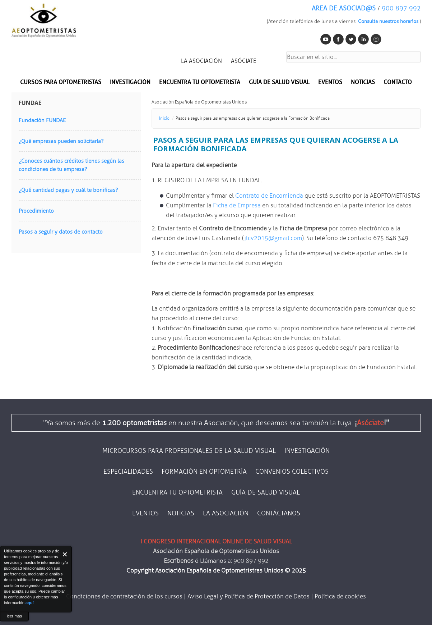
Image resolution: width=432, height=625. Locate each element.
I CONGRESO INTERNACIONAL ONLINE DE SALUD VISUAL (216, 541)
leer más (14, 616)
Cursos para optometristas (60, 82)
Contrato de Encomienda (269, 195)
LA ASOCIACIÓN (201, 61)
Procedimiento (36, 211)
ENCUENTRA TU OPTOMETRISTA (177, 492)
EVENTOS (330, 82)
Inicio (164, 118)
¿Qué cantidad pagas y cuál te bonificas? (68, 190)
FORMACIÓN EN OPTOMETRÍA (204, 471)
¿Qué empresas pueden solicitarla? (61, 141)
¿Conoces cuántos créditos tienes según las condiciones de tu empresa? (71, 165)
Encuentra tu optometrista (199, 82)
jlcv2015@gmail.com (273, 238)
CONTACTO (398, 82)
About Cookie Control (7, 554)
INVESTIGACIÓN (130, 82)
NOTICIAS (363, 82)
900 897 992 (401, 8)
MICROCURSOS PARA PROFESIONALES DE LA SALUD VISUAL (189, 451)
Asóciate (370, 422)
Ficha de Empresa (237, 205)
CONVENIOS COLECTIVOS (292, 471)
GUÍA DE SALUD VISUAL (265, 492)
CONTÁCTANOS (278, 513)
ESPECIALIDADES (128, 471)
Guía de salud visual (279, 82)
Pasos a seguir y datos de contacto (61, 232)
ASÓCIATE (243, 61)
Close (65, 554)
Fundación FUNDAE (42, 120)
